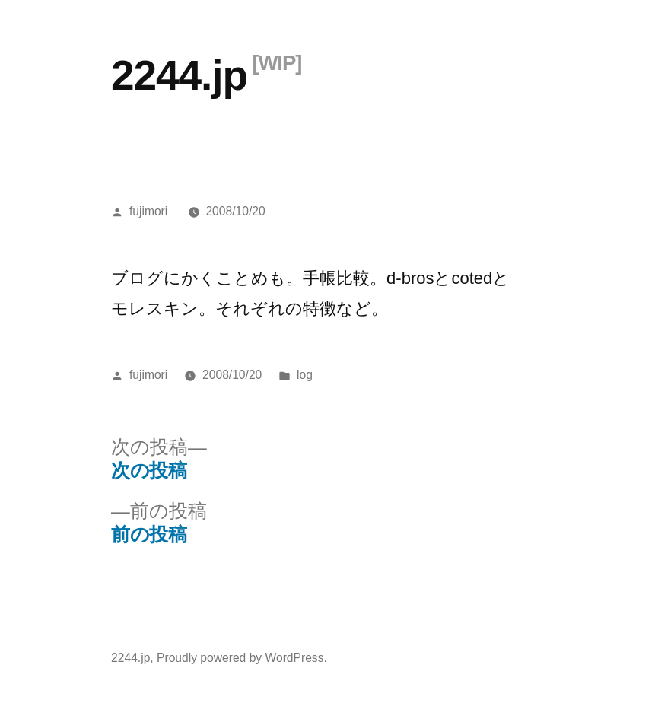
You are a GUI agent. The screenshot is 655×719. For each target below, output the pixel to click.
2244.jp (179, 75)
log (305, 374)
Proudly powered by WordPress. (242, 657)
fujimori (148, 211)
